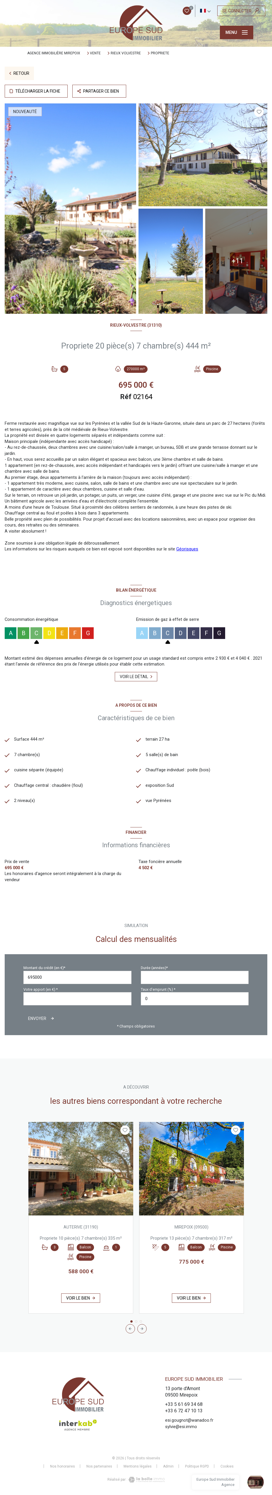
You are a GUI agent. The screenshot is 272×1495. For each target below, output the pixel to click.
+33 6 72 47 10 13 (184, 1410)
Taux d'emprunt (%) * (158, 989)
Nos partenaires (99, 1466)
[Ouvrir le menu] (236, 32)
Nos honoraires (62, 1466)
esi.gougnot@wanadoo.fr (189, 1420)
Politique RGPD (197, 1466)
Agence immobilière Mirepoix (53, 53)
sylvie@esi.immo (181, 1426)
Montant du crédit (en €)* (44, 968)
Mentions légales (138, 1466)
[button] (142, 1328)
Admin (168, 1466)
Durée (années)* (154, 968)
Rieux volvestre (126, 53)
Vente (95, 53)
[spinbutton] (195, 998)
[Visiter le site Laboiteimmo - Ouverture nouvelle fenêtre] (146, 1479)
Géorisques (187, 549)
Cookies (227, 1466)
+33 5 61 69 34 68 (184, 1404)
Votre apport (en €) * (40, 989)
